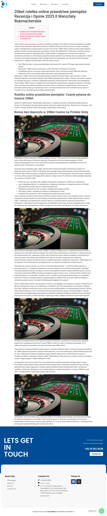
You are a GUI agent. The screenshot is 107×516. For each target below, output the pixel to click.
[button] (98, 4)
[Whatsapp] (101, 511)
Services (54, 4)
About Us (43, 4)
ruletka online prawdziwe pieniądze (31, 44)
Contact (65, 4)
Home (33, 4)
